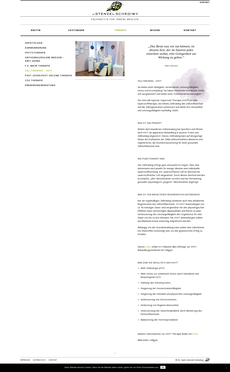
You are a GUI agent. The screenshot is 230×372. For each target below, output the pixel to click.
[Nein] (226, 367)
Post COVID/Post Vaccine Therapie (48, 75)
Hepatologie (34, 42)
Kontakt (205, 2)
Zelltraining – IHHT (38, 70)
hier (196, 333)
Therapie (120, 30)
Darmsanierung (36, 47)
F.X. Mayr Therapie (37, 65)
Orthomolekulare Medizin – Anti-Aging (44, 59)
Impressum (25, 360)
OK (162, 367)
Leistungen (76, 30)
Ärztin (36, 30)
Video (148, 246)
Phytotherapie (35, 52)
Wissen (155, 30)
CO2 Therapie (34, 80)
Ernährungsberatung (40, 85)
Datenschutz (39, 360)
